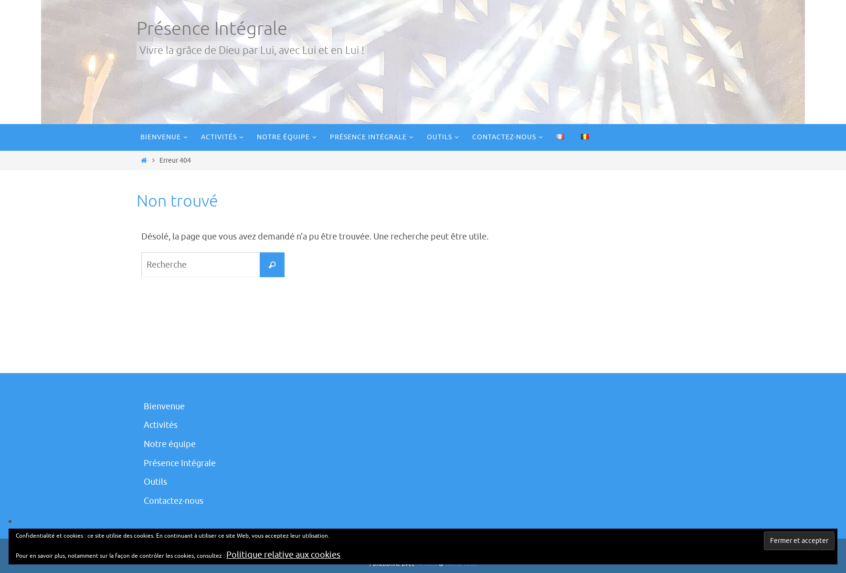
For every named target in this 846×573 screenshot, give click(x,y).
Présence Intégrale (212, 29)
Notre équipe (170, 444)
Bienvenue (164, 406)
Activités (161, 425)
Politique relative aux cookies (283, 555)
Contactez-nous (173, 501)
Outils (155, 482)
